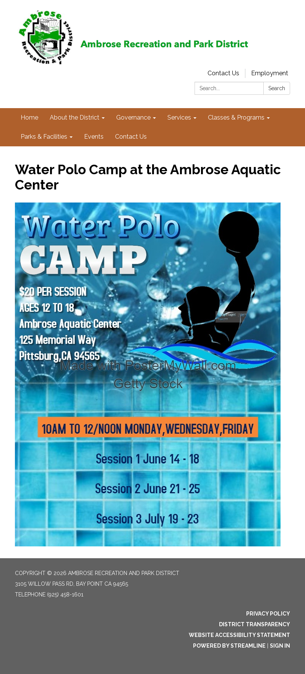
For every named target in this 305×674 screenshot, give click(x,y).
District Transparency (254, 624)
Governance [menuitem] (133, 117)
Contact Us (223, 73)
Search (276, 88)
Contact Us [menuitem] (131, 136)
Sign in (280, 646)
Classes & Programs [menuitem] (236, 117)
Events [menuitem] (94, 136)
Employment (269, 73)
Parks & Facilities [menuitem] (44, 136)
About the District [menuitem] (74, 117)
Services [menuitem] (179, 117)
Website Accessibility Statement (239, 635)
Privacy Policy (268, 614)
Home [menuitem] (29, 117)
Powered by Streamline (229, 646)
